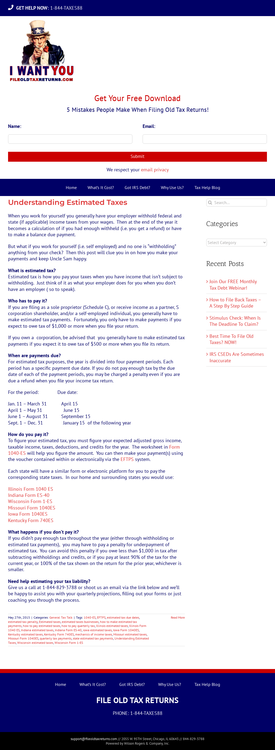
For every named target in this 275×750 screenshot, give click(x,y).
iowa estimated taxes (97, 630)
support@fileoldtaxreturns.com (94, 739)
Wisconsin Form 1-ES (30, 501)
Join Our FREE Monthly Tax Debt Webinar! (232, 284)
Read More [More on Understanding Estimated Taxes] (178, 617)
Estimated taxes (49, 622)
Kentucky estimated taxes (25, 634)
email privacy (155, 170)
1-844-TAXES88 (50, 8)
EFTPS (127, 459)
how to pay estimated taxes (41, 626)
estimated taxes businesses (80, 622)
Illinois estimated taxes (112, 626)
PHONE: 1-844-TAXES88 (137, 713)
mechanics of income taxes (93, 634)
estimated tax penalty (23, 622)
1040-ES (90, 617)
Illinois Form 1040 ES (30, 489)
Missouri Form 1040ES (31, 508)
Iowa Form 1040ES (28, 514)
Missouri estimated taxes (130, 634)
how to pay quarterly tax (78, 626)
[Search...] (236, 202)
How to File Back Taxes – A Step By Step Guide (235, 303)
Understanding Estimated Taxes (67, 202)
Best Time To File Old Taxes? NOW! (231, 339)
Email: (149, 126)
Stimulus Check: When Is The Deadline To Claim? (235, 321)
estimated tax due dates (123, 617)
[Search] (210, 202)
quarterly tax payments (55, 638)
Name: (14, 126)
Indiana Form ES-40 (28, 495)
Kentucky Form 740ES (30, 520)
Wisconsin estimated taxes (35, 643)
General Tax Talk (61, 617)
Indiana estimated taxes (37, 630)
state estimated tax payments (93, 638)
